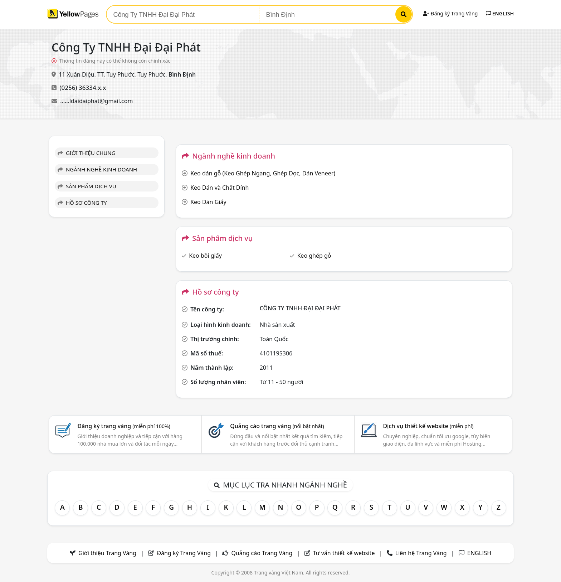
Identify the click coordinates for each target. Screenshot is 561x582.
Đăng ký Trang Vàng (450, 13)
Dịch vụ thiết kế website (428, 426)
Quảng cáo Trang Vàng (261, 553)
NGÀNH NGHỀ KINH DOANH (97, 169)
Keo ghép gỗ (314, 256)
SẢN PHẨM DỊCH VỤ (87, 186)
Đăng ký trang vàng (123, 426)
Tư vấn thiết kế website (344, 553)
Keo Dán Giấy (208, 202)
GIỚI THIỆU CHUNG (87, 152)
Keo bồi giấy (205, 256)
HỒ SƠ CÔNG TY (82, 202)
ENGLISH (500, 13)
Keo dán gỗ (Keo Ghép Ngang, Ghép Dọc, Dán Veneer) (262, 173)
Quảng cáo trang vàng (277, 426)
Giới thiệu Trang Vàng (107, 553)
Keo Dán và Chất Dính (219, 187)
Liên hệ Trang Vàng (421, 553)
